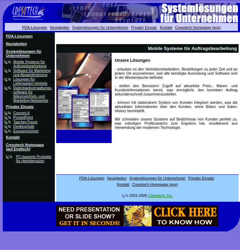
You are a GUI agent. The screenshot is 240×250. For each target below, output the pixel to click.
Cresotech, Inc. (160, 195)
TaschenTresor (25, 122)
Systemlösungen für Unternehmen (100, 27)
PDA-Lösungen (34, 27)
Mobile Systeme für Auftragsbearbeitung (29, 64)
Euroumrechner (25, 131)
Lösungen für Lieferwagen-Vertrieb (30, 81)
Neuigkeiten (59, 27)
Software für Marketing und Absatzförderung (31, 72)
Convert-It (21, 113)
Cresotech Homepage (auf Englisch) (25, 147)
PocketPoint (23, 117)
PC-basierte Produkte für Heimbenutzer (33, 159)
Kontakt (166, 27)
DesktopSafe (23, 126)
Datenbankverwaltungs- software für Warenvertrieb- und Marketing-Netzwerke (32, 94)
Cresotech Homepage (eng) (198, 27)
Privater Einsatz (144, 27)
